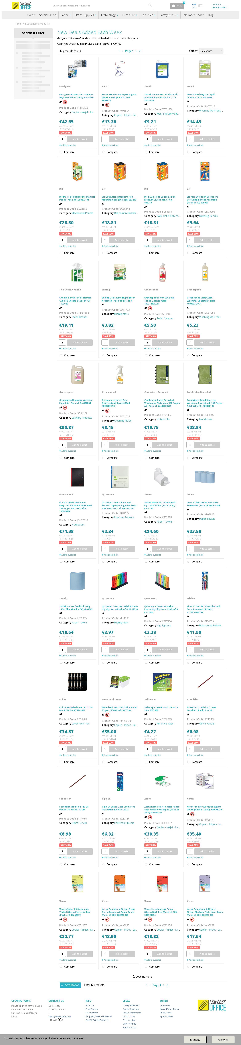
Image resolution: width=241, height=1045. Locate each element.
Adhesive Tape (165, 723)
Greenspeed (151, 289)
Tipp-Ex (106, 798)
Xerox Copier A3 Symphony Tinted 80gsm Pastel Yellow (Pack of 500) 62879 (74, 912)
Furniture (128, 15)
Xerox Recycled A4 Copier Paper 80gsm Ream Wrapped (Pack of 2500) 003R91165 (161, 809)
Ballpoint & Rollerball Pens (129, 213)
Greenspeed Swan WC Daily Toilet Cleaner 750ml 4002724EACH (159, 300)
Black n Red (66, 494)
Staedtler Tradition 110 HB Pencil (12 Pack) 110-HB (201, 709)
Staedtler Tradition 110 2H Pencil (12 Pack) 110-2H (74, 808)
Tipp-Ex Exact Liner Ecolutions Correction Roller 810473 (118, 808)
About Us (90, 1005)
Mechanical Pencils (82, 213)
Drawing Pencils (208, 216)
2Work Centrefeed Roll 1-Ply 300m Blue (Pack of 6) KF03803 (203, 504)
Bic (61, 188)
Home (31, 15)
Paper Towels (164, 521)
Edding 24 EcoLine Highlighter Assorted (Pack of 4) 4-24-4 (118, 299)
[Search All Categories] (102, 5)
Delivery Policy (129, 1023)
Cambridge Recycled (156, 392)
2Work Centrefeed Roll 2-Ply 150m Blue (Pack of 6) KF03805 (76, 608)
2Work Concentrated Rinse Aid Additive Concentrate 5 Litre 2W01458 (161, 97)
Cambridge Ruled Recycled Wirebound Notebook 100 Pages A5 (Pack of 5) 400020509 (162, 403)
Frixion (191, 598)
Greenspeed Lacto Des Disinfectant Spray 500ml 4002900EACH (116, 403)
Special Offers (47, 15)
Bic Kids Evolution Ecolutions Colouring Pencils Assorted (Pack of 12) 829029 (202, 199)
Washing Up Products (169, 113)
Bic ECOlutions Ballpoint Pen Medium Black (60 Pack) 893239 (119, 198)
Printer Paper (166, 1012)
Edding (106, 289)
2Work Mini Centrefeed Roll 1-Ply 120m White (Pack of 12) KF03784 (160, 505)
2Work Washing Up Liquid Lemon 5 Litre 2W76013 (201, 96)
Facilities (148, 15)
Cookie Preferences (132, 1012)
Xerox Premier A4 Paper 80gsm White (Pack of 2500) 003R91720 (204, 808)
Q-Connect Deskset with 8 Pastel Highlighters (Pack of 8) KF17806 (161, 609)
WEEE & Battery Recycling (97, 1020)
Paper (65, 15)
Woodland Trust (111, 699)
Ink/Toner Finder (193, 15)
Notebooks (163, 419)
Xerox (105, 86)
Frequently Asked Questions (99, 1016)
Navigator (65, 86)
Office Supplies (85, 15)
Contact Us (165, 1005)
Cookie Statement (131, 1009)
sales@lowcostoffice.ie (60, 1016)
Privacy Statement (131, 1005)
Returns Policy (129, 1027)
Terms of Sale (129, 1020)
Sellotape (150, 699)
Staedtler (192, 699)
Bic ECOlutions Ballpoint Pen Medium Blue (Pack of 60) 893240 (159, 199)
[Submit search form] (150, 4)
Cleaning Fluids (123, 420)
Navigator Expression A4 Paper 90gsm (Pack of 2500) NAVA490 (76, 96)
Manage (195, 1039)
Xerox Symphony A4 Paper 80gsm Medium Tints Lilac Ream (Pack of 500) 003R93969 (205, 912)
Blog (210, 15)
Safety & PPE (168, 15)
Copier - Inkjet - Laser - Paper (89, 112)
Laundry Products (82, 417)
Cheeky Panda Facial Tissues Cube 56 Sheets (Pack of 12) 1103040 (75, 300)
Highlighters (121, 314)
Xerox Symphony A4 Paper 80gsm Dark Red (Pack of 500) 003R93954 (160, 912)
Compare (67, 152)
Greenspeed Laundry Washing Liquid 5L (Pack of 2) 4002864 (76, 401)
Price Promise (92, 1009)
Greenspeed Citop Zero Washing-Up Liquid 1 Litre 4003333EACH (201, 300)
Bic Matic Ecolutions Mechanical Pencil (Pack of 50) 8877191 (77, 198)
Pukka (63, 699)
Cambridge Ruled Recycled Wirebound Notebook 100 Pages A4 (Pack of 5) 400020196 (204, 403)
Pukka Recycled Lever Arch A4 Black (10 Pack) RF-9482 (76, 709)
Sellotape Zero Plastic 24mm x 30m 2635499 (161, 709)
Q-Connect (108, 494)
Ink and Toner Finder (169, 1009)
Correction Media (124, 823)
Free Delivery (92, 1012)
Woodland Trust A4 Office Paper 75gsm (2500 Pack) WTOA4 (119, 709)
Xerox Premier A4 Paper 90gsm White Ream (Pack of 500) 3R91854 (119, 97)
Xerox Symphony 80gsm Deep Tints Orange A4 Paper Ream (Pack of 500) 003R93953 (118, 912)
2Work (148, 86)
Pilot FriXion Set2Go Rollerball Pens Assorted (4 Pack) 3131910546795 (203, 609)
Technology (108, 15)
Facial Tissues (79, 317)
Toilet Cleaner (165, 318)
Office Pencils (206, 723)
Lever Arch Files (81, 723)
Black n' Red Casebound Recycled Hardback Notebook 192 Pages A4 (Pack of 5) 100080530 (75, 507)
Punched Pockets (124, 517)
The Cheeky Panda (70, 289)
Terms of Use (129, 1016)
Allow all (223, 1039)
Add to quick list (67, 145)
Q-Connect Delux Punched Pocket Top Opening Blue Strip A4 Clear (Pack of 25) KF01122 (119, 505)
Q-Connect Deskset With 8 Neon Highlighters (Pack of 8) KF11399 (120, 608)
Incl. (194, 5)
